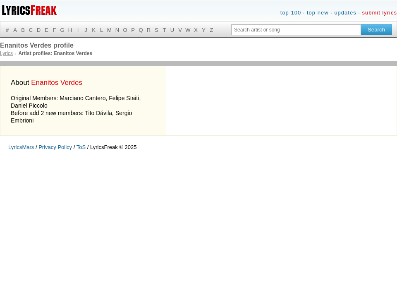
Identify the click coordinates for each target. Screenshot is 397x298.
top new (318, 13)
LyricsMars (21, 147)
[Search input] (296, 29)
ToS (81, 147)
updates (345, 13)
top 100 (290, 13)
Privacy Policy (55, 147)
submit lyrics (379, 13)
